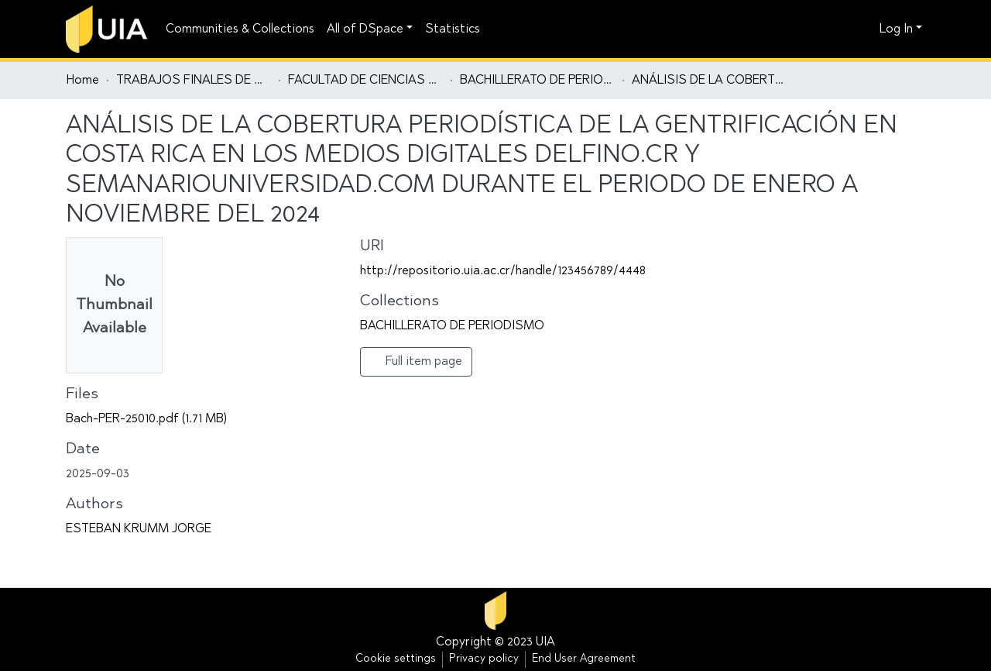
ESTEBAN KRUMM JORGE (138, 529)
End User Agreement (584, 659)
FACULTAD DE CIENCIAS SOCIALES (365, 80)
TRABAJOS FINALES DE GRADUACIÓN (193, 80)
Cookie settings (395, 659)
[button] (863, 29)
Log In (896, 29)
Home (83, 80)
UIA (545, 642)
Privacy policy (484, 659)
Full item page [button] (416, 361)
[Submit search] (840, 29)
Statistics (452, 29)
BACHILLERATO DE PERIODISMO (537, 80)
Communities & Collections (240, 29)
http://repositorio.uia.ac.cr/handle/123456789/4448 (503, 271)
